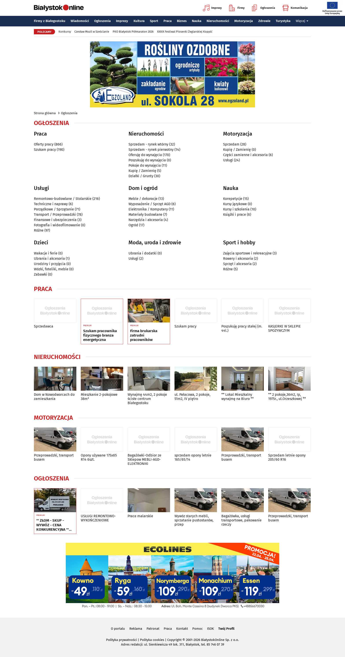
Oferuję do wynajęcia (145, 155)
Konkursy (65, 31)
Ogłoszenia (263, 8)
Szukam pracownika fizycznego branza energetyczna (100, 335)
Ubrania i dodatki (142, 253)
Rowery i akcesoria (238, 258)
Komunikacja (295, 8)
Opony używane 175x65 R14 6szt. (99, 457)
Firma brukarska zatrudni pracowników (143, 335)
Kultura (139, 21)
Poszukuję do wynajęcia (147, 160)
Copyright (174, 640)
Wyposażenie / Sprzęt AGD (149, 204)
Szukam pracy (45, 149)
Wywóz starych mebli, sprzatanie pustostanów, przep (193, 520)
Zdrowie (264, 21)
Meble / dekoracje (143, 199)
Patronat (153, 629)
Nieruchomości (218, 21)
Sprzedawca (43, 326)
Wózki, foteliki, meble (51, 269)
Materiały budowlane (145, 214)
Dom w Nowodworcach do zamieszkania (54, 396)
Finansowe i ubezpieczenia (55, 220)
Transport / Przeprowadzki (55, 214)
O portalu (118, 629)
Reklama (135, 629)
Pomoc (197, 629)
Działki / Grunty (140, 176)
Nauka (196, 21)
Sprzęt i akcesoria (237, 264)
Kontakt (182, 629)
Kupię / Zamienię (142, 171)
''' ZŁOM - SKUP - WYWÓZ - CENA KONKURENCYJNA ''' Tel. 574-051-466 (52, 525)
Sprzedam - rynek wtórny (148, 144)
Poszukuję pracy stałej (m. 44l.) (241, 328)
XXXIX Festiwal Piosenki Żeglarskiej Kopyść (184, 31)
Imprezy (212, 8)
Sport (154, 21)
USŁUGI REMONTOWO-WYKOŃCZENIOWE (98, 518)
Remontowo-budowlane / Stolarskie (63, 199)
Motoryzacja (243, 21)
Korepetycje (232, 199)
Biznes (182, 21)
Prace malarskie (140, 516)
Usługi (228, 160)
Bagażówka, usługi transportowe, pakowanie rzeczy (241, 520)
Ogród (133, 225)
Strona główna (45, 113)
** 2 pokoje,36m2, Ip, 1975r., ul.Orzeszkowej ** (287, 396)
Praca (167, 21)
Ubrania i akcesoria (49, 258)
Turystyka (283, 21)
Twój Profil (226, 629)
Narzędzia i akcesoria (145, 220)
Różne (39, 230)
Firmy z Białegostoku (49, 21)
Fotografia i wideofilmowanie (57, 225)
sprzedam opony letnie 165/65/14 (192, 457)
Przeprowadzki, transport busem (54, 457)
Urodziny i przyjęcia (50, 264)
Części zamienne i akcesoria (245, 155)
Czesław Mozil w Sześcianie (91, 31)
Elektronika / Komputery (148, 209)
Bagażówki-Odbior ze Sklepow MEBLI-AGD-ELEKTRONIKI (144, 459)
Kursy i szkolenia (236, 209)
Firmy (237, 8)
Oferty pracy (43, 144)
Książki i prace (234, 214)
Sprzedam (231, 144)
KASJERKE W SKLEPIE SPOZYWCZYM (284, 328)
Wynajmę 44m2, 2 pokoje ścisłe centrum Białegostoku (147, 398)
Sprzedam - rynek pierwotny (151, 149)
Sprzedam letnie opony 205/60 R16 (287, 457)
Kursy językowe (235, 204)
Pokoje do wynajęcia (144, 165)
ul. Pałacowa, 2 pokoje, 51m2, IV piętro (192, 396)
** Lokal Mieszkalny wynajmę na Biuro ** (237, 396)
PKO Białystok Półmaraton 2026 (133, 31)
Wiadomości (80, 21)
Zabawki (40, 274)
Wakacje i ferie (45, 253)
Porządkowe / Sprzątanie (54, 209)
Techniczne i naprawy (51, 204)
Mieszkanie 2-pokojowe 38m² (99, 396)
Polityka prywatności (121, 640)
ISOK (210, 629)
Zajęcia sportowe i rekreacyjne (247, 253)
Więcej (302, 21)
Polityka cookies (152, 640)
